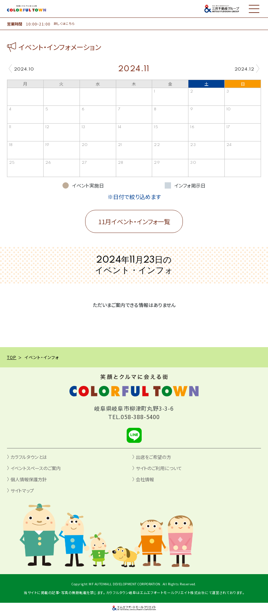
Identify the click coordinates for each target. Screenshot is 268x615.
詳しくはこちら (64, 24)
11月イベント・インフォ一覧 (134, 221)
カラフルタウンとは (28, 457)
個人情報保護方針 (28, 479)
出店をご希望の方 (153, 457)
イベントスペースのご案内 (35, 468)
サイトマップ (22, 490)
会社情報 (145, 479)
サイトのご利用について (159, 468)
